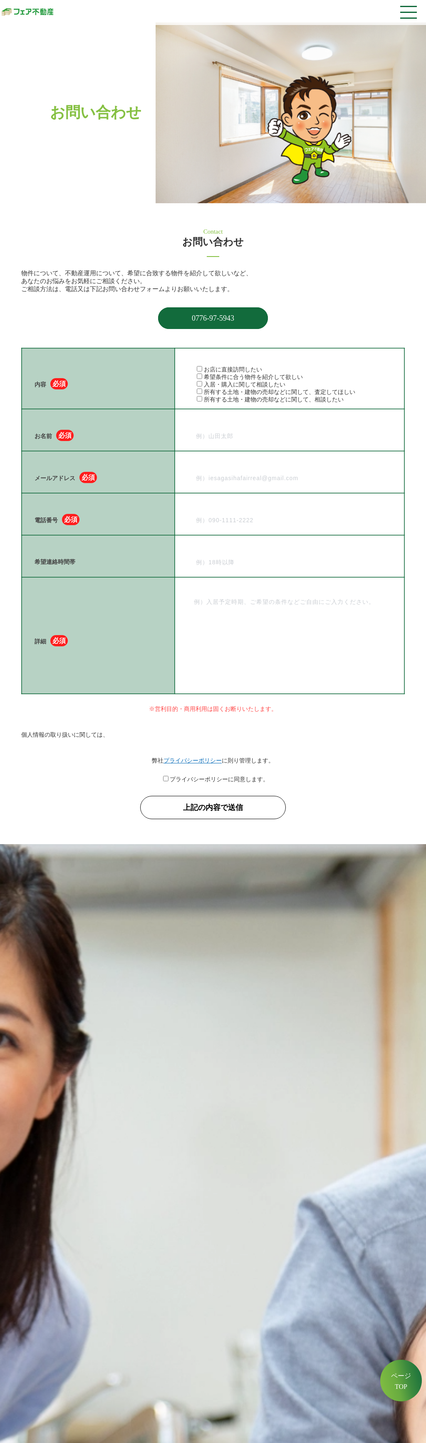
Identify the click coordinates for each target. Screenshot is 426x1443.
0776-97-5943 (213, 318)
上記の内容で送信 (216, 807)
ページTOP (401, 1381)
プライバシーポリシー (192, 761)
